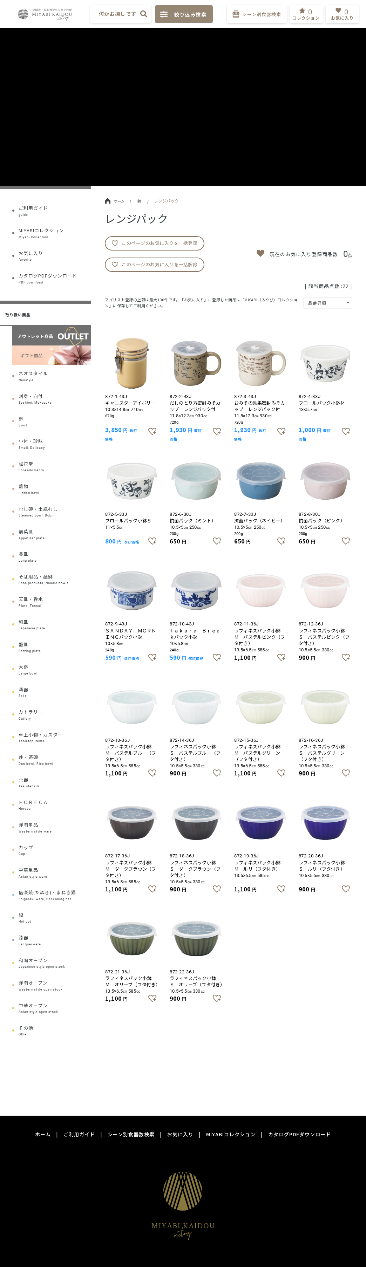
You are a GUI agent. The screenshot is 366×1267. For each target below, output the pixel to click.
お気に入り (180, 1134)
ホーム (114, 201)
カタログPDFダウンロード (299, 1134)
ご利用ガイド (79, 1134)
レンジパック (166, 201)
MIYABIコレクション (231, 1134)
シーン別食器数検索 (131, 1134)
